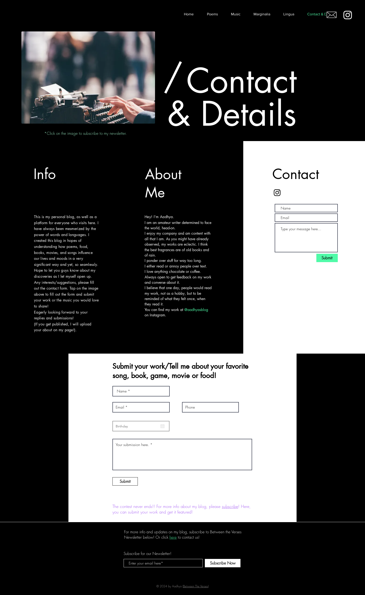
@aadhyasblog (196, 309)
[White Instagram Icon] (347, 15)
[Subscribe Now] (222, 563)
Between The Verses (195, 586)
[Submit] (327, 258)
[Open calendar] (162, 426)
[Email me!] (331, 14)
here (173, 537)
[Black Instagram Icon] (277, 192)
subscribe (230, 506)
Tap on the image (84, 288)
